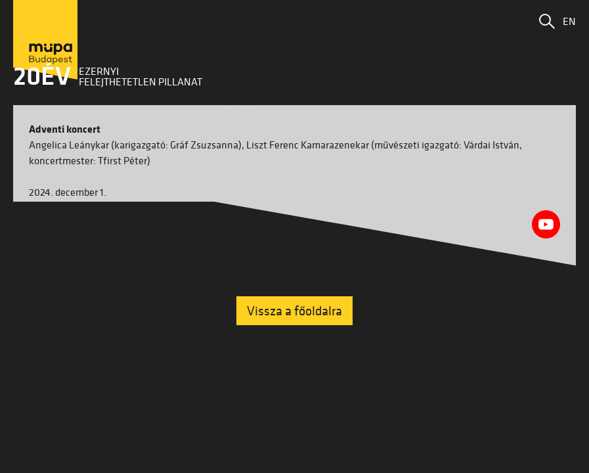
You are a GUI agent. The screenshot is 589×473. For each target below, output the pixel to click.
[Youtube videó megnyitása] (546, 224)
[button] (547, 21)
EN (569, 21)
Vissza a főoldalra (294, 310)
